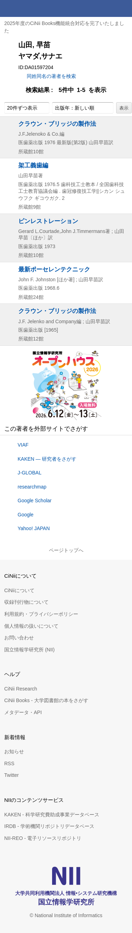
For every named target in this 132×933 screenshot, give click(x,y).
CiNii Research (20, 689)
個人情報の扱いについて (31, 626)
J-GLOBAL (30, 472)
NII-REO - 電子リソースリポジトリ (42, 838)
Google (25, 514)
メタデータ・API (23, 712)
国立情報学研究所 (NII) (29, 649)
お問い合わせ (19, 637)
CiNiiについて (19, 590)
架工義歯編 (33, 165)
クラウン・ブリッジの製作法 (57, 123)
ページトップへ (66, 550)
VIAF (23, 445)
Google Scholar (35, 500)
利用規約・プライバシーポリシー (41, 614)
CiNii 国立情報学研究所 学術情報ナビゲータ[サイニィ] (31, 8)
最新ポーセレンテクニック (54, 269)
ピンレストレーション (48, 221)
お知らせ (14, 751)
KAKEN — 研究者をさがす (47, 459)
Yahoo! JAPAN (34, 528)
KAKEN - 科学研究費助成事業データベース (51, 814)
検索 (107, 8)
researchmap (32, 487)
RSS (9, 763)
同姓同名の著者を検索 (51, 76)
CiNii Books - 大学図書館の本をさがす (46, 700)
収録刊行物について (26, 602)
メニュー (123, 8)
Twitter (11, 775)
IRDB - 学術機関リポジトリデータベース (49, 826)
